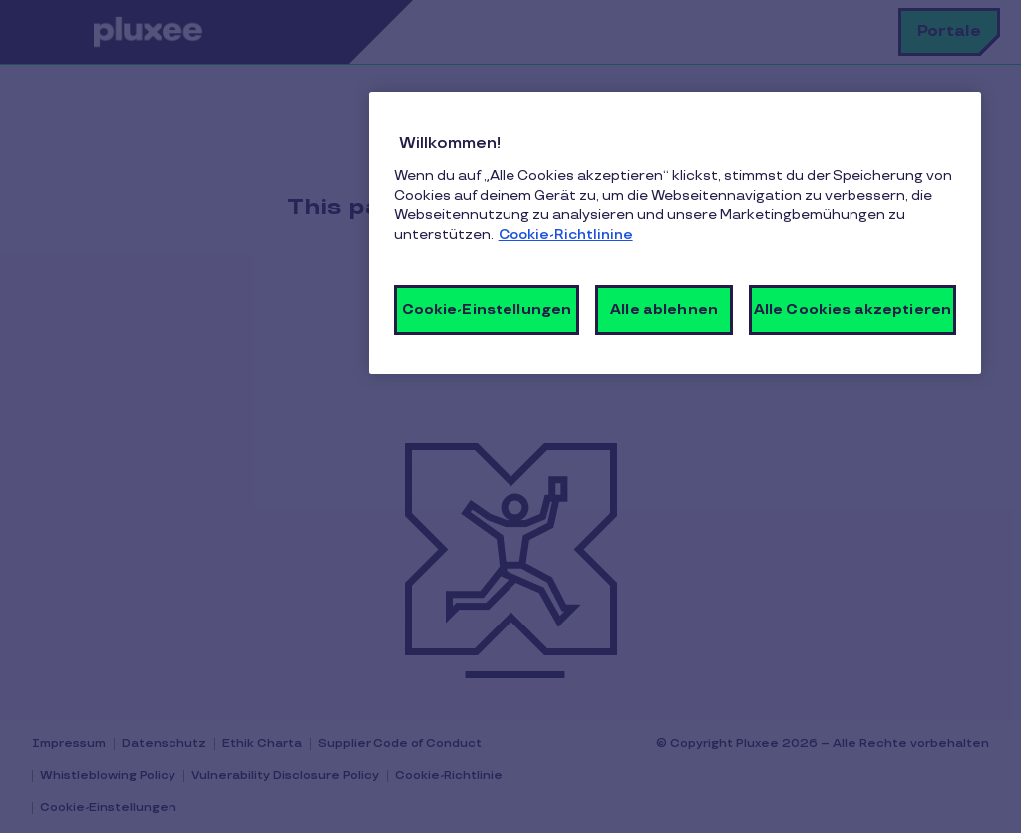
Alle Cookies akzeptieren (852, 309)
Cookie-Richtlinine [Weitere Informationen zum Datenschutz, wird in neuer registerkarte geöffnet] (566, 234)
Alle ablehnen (664, 309)
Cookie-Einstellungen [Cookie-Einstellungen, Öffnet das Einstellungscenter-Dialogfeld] (487, 309)
